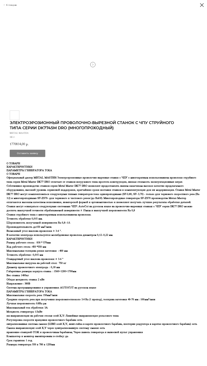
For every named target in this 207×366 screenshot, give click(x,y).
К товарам (11, 4)
